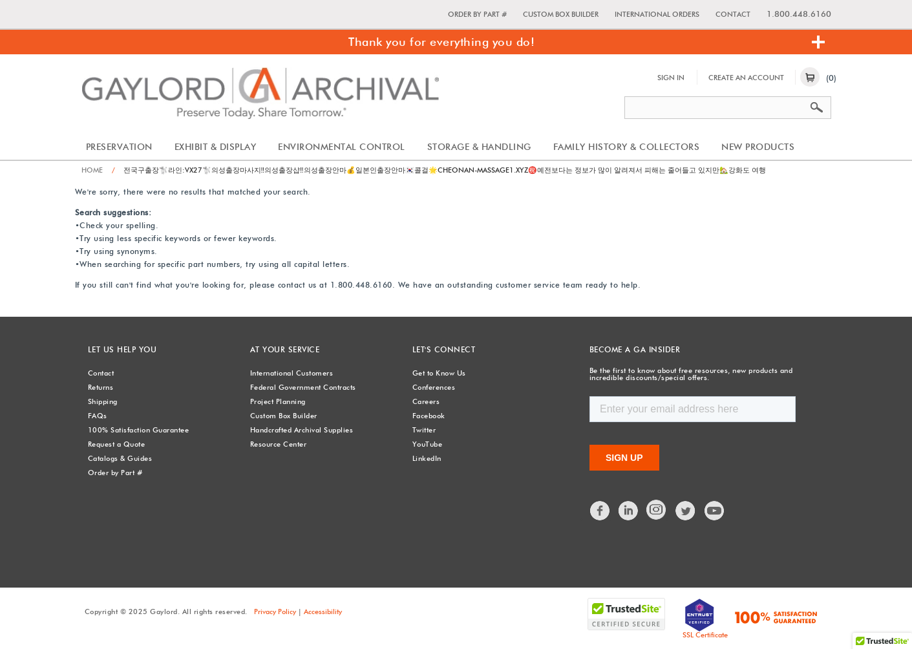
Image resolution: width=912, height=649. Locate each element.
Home (92, 170)
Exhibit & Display (216, 147)
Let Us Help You (122, 349)
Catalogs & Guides (120, 458)
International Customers (292, 373)
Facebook (428, 415)
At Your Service (285, 349)
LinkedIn (426, 458)
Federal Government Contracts (303, 387)
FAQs (97, 415)
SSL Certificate (705, 634)
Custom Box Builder (561, 14)
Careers (426, 401)
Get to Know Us (439, 373)
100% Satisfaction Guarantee (138, 429)
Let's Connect (444, 349)
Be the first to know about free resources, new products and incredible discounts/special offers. (691, 374)
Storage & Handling (479, 147)
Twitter (424, 429)
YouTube (427, 444)
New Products (757, 147)
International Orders (657, 14)
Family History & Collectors (626, 147)
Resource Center (278, 444)
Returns (101, 387)
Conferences (434, 387)
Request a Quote (116, 444)
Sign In (670, 77)
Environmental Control (341, 147)
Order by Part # (477, 14)
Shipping (103, 401)
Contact (733, 14)
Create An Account (746, 77)
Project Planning (278, 401)
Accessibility (323, 611)
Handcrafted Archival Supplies (302, 429)
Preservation (119, 147)
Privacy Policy (275, 611)
